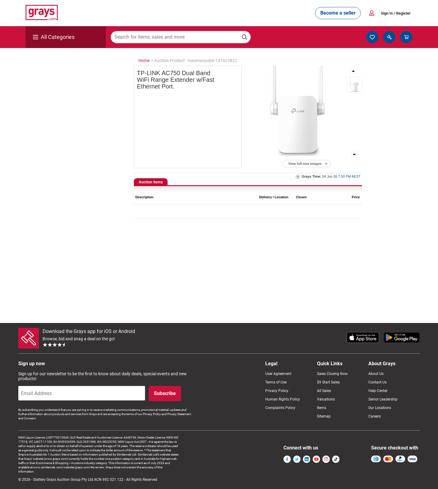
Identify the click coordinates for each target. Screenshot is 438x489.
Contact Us (377, 382)
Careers (374, 416)
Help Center (378, 391)
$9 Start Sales (328, 382)
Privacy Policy (276, 391)
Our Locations (379, 408)
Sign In (396, 13)
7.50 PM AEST (349, 176)
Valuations (326, 399)
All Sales (324, 391)
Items (321, 408)
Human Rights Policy (282, 399)
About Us (376, 374)
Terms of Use (276, 382)
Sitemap (324, 416)
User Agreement (278, 374)
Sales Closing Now (332, 374)
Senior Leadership (383, 399)
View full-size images (305, 163)
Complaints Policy (280, 408)
